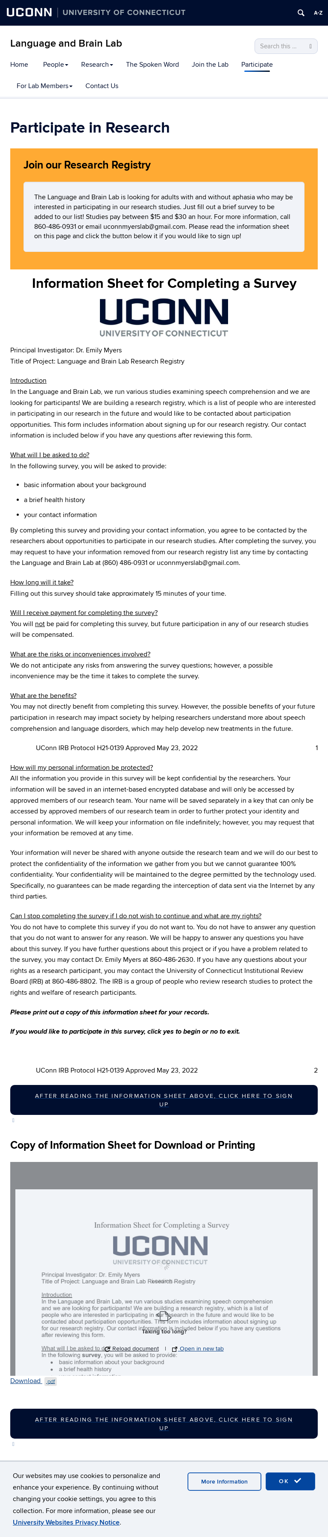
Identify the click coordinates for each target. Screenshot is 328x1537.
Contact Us (101, 86)
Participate (257, 64)
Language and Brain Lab (66, 43)
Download (33, 1381)
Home (19, 64)
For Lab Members (45, 86)
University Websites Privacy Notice (66, 1522)
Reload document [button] (132, 1348)
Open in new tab (198, 1348)
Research (97, 64)
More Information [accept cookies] (224, 1481)
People (55, 64)
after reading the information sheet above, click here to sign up (164, 1100)
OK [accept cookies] (290, 1481)
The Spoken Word (152, 64)
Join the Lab (210, 64)
